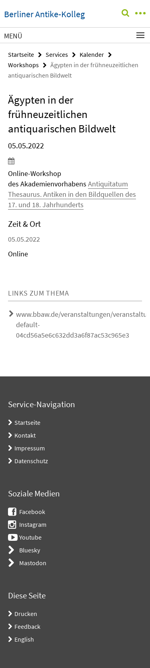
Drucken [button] (25, 614)
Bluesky (29, 550)
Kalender (92, 54)
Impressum (29, 448)
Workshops (23, 65)
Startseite (21, 54)
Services (57, 54)
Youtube (30, 537)
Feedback (27, 626)
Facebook (32, 512)
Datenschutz (31, 461)
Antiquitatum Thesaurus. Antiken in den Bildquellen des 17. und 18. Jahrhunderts (72, 194)
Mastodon (32, 563)
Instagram (32, 524)
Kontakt (25, 435)
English (24, 639)
